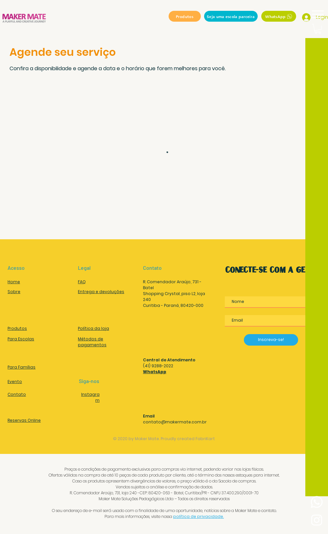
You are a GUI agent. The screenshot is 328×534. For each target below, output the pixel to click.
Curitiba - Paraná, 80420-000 (173, 305)
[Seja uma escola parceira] (231, 16)
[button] (318, 14)
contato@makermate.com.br (175, 422)
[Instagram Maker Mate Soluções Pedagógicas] (316, 520)
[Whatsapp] (316, 502)
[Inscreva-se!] (271, 340)
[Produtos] (185, 16)
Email (149, 416)
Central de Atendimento (169, 360)
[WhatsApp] (278, 16)
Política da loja (93, 328)
